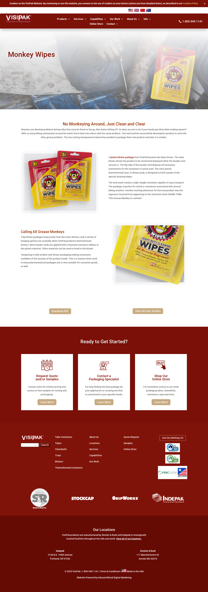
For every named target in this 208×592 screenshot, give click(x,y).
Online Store (96, 24)
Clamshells (61, 449)
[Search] (30, 445)
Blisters (59, 461)
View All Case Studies (148, 311)
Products (62, 19)
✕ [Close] (204, 3)
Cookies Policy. (190, 3)
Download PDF (60, 311)
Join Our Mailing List (172, 438)
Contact (111, 24)
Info (146, 19)
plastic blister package (122, 157)
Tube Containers (63, 437)
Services (78, 19)
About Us (132, 19)
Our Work (115, 19)
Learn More (47, 402)
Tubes (58, 443)
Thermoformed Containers (69, 467)
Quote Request (131, 437)
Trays (58, 455)
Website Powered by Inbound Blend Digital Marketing (104, 577)
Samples (128, 443)
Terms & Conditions (110, 571)
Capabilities (96, 19)
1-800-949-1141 (90, 571)
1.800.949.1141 (192, 21)
